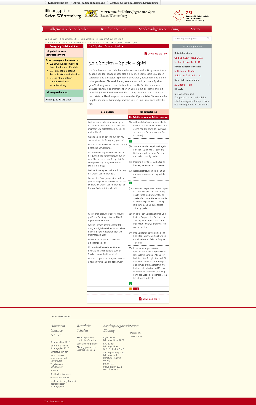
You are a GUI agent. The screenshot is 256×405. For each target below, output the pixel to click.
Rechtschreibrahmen (60, 374)
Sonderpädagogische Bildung (159, 28)
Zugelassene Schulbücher (56, 365)
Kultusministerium (58, 2)
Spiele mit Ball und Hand (187, 75)
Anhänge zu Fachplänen (58, 99)
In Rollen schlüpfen (184, 71)
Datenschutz (136, 336)
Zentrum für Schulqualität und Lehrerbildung (134, 2)
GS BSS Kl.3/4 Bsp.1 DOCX (188, 57)
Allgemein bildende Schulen (69, 28)
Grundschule (88, 38)
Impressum (135, 332)
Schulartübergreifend (87, 343)
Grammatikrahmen (60, 377)
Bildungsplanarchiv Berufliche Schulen (86, 348)
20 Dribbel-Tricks (183, 84)
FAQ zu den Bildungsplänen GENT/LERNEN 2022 (113, 346)
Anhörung (55, 370)
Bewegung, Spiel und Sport (110, 38)
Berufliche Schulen (114, 28)
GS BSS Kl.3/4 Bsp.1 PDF (187, 62)
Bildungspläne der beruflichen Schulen (86, 338)
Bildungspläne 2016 (69, 38)
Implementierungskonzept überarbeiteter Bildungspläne (63, 384)
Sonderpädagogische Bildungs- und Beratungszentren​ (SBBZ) (113, 356)
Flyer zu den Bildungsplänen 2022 (113, 338)
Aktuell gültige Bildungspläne (89, 2)
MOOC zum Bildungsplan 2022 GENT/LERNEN (112, 367)
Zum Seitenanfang (54, 401)
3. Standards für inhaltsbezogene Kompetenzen (68, 42)
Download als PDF (157, 53)
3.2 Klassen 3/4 (101, 42)
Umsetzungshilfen (59, 351)
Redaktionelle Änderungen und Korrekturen (58, 358)
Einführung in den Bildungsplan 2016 (59, 347)
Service (196, 28)
